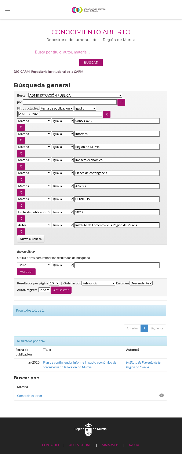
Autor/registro (27, 290)
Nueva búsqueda (31, 238)
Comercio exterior (29, 396)
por (19, 102)
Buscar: (22, 95)
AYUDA (133, 445)
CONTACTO (50, 445)
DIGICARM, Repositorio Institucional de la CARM (48, 71)
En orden (122, 283)
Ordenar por (72, 283)
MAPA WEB (110, 445)
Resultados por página (32, 283)
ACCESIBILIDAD (80, 445)
